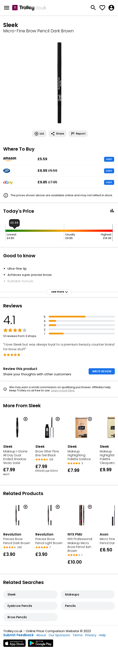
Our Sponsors (59, 635)
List (39, 134)
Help (102, 635)
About (41, 635)
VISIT (109, 159)
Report (78, 134)
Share (57, 134)
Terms (78, 635)
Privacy (90, 635)
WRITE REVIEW (101, 371)
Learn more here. (63, 390)
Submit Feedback (18, 635)
